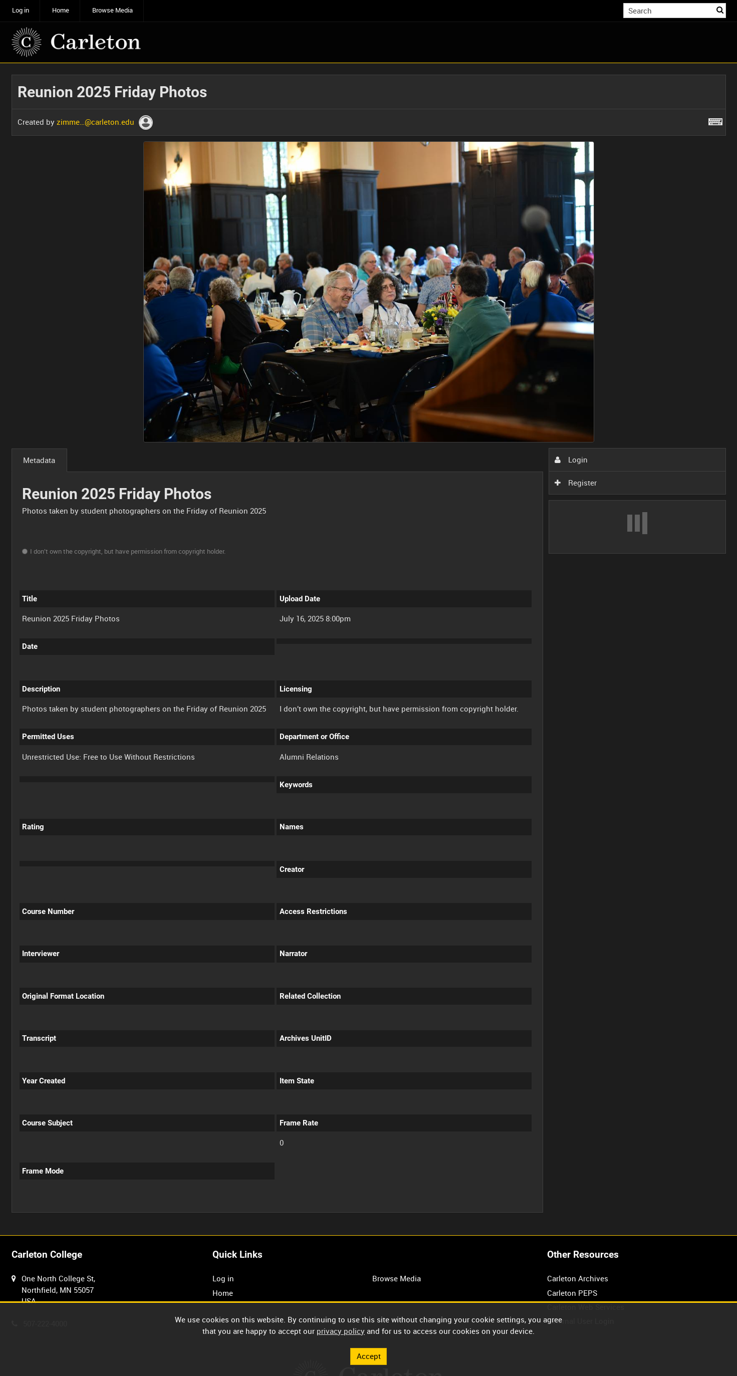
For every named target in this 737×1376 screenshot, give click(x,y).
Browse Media (112, 10)
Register (576, 483)
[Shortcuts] (715, 119)
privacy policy (341, 1331)
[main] (369, 649)
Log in (20, 10)
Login (571, 459)
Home (60, 10)
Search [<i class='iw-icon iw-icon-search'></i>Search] (719, 10)
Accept (369, 1356)
